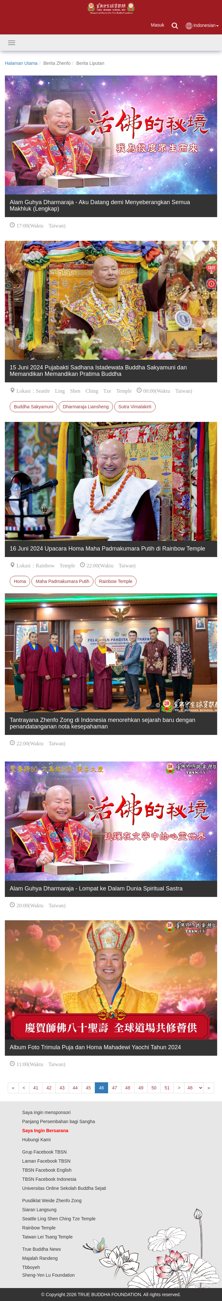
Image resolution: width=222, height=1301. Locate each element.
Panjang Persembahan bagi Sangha (58, 1121)
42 (48, 1087)
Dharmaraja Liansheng (86, 406)
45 (88, 1087)
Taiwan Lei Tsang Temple (47, 1236)
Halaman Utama (21, 63)
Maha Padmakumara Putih (62, 581)
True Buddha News (41, 1249)
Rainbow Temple (115, 581)
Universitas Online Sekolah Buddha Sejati (64, 1188)
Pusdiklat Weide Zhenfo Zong (52, 1200)
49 (140, 1087)
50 (154, 1087)
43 (62, 1087)
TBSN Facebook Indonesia (49, 1179)
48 (127, 1087)
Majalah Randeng (40, 1258)
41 (36, 1087)
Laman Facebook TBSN (46, 1161)
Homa (20, 581)
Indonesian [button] (202, 26)
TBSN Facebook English (47, 1170)
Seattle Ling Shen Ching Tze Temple (59, 1218)
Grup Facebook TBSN (44, 1152)
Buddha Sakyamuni (33, 406)
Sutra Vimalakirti (134, 406)
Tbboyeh (31, 1267)
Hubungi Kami (36, 1139)
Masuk (157, 25)
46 (101, 1087)
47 (114, 1087)
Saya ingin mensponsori (46, 1112)
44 (75, 1087)
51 (167, 1087)
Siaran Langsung (39, 1209)
